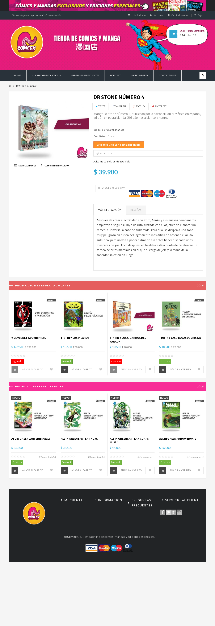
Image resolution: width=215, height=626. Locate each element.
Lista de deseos (137, 15)
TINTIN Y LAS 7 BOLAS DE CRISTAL (180, 337)
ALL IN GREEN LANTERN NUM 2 (30, 438)
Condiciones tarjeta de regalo (143, 580)
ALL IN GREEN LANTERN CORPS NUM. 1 (129, 440)
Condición (99, 136)
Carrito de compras (178, 15)
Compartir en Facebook (57, 166)
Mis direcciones (73, 530)
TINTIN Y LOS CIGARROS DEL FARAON (128, 339)
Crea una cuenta (53, 15)
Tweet (100, 106)
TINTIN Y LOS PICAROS (75, 337)
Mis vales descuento (76, 523)
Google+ (139, 106)
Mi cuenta (157, 15)
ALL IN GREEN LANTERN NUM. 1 (80, 438)
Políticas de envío (142, 553)
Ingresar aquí (36, 15)
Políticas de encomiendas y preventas (140, 565)
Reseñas (136, 209)
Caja (198, 15)
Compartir (119, 106)
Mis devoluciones (74, 515)
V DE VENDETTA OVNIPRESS (28, 337)
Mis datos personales (70, 539)
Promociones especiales (105, 511)
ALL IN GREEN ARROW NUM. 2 (177, 438)
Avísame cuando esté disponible (111, 161)
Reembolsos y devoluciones (140, 516)
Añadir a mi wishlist (111, 188)
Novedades (104, 520)
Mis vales (69, 549)
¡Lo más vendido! (107, 527)
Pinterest (159, 106)
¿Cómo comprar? (142, 546)
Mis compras (71, 508)
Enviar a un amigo (27, 166)
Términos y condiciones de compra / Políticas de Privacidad (144, 532)
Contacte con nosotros (179, 508)
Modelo (98, 129)
